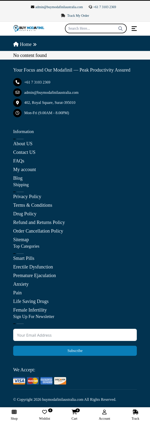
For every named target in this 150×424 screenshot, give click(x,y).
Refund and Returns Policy (39, 222)
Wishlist (44, 415)
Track (135, 415)
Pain (17, 292)
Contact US (24, 152)
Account (104, 415)
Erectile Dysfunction (33, 266)
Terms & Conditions (32, 205)
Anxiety (21, 284)
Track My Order (75, 15)
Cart (74, 415)
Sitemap (21, 239)
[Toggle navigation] (134, 28)
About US (23, 143)
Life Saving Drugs (31, 301)
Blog (18, 178)
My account (24, 169)
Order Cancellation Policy (38, 231)
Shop (14, 415)
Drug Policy (24, 213)
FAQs (18, 160)
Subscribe (74, 351)
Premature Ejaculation (34, 275)
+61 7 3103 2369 (102, 7)
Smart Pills (23, 258)
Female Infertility (30, 309)
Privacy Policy (27, 196)
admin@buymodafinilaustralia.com (57, 7)
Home (22, 44)
